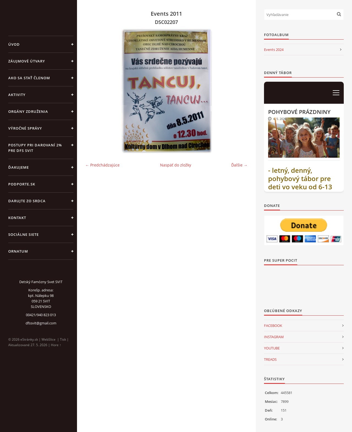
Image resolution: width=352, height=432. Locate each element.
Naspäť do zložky (175, 165)
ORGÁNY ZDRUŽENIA (28, 111)
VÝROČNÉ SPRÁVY (25, 128)
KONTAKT (17, 217)
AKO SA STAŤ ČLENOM (29, 77)
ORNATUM (18, 251)
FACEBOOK (273, 325)
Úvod (14, 44)
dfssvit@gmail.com (41, 323)
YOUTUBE (272, 348)
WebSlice (49, 339)
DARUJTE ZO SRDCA (27, 200)
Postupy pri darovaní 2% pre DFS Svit (35, 148)
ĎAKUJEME (18, 167)
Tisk (63, 339)
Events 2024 (274, 49)
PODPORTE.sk (21, 184)
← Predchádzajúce (102, 165)
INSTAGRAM (274, 336)
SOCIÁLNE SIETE (23, 234)
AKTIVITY (17, 94)
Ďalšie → (239, 165)
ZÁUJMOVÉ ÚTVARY (26, 61)
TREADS (270, 359)
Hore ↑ (56, 345)
